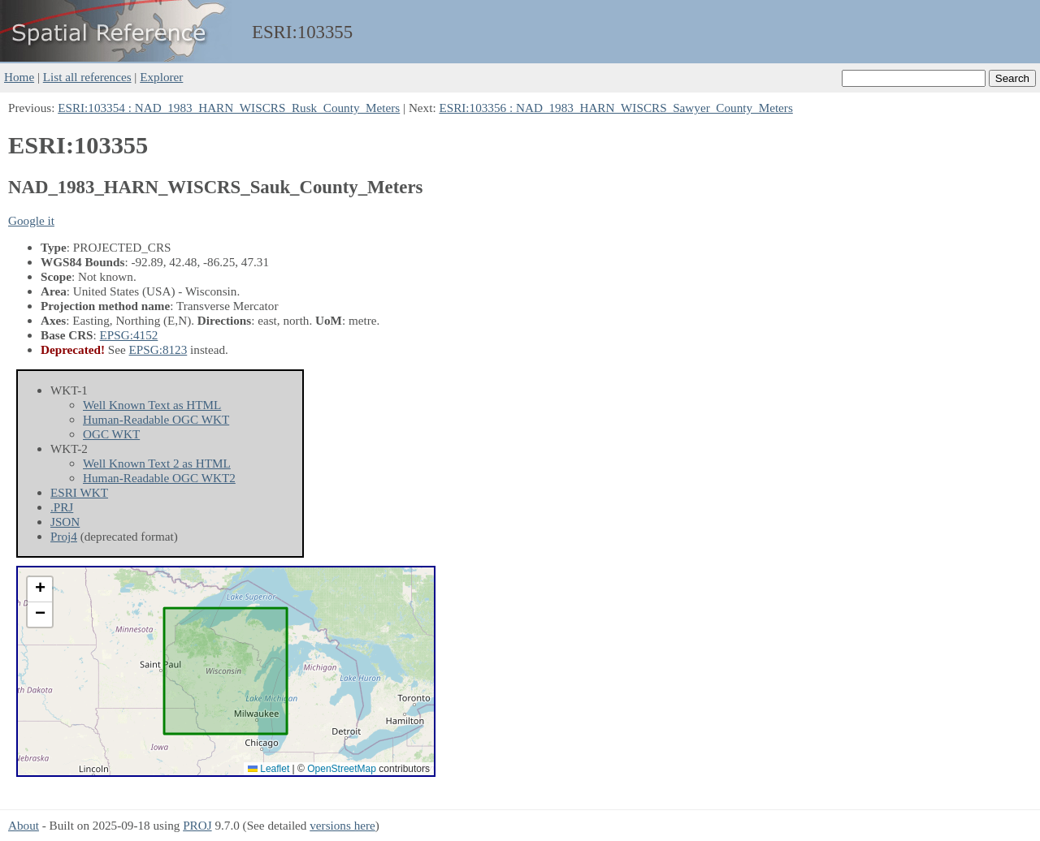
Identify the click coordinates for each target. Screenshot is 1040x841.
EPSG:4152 (129, 335)
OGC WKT (111, 434)
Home (19, 77)
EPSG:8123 (158, 349)
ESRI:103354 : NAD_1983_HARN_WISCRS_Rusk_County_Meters (229, 107)
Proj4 (63, 536)
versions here (342, 825)
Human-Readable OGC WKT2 (159, 478)
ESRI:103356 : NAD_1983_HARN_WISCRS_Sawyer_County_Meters (615, 107)
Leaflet (268, 768)
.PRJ (61, 507)
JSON (65, 521)
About (23, 825)
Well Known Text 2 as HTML (157, 463)
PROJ (197, 825)
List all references (87, 77)
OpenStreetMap (341, 768)
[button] (40, 589)
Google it (31, 220)
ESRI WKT (79, 492)
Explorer (161, 77)
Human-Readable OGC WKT (156, 419)
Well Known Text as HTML (152, 405)
